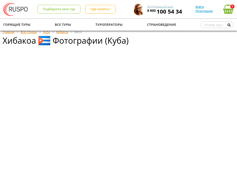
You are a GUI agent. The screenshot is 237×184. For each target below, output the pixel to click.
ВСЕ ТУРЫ (63, 24)
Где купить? (100, 9)
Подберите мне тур (59, 9)
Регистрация (204, 11)
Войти (200, 7)
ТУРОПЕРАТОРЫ (109, 24)
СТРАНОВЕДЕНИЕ (161, 24)
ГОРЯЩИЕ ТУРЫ (16, 24)
